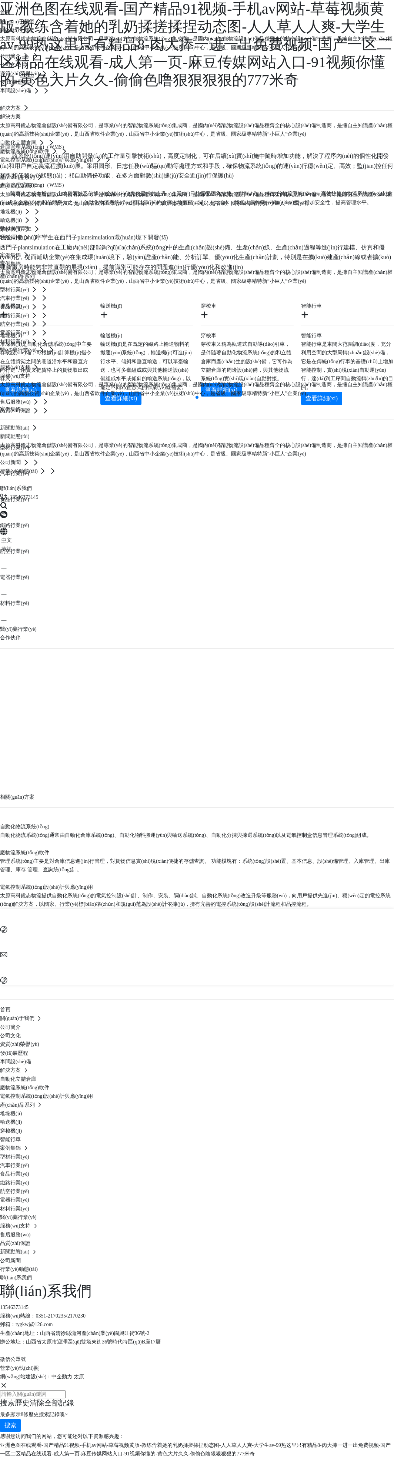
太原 (79, 1376)
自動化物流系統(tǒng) (24, 826)
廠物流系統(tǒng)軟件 (24, 852)
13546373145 (14, 1307)
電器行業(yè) (14, 577)
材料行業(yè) (14, 603)
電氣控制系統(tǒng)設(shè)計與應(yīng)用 (46, 887)
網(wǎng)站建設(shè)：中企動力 (36, 1376)
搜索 (10, 1425)
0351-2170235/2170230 (61, 1316)
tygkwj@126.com (34, 1324)
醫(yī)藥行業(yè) (18, 629)
